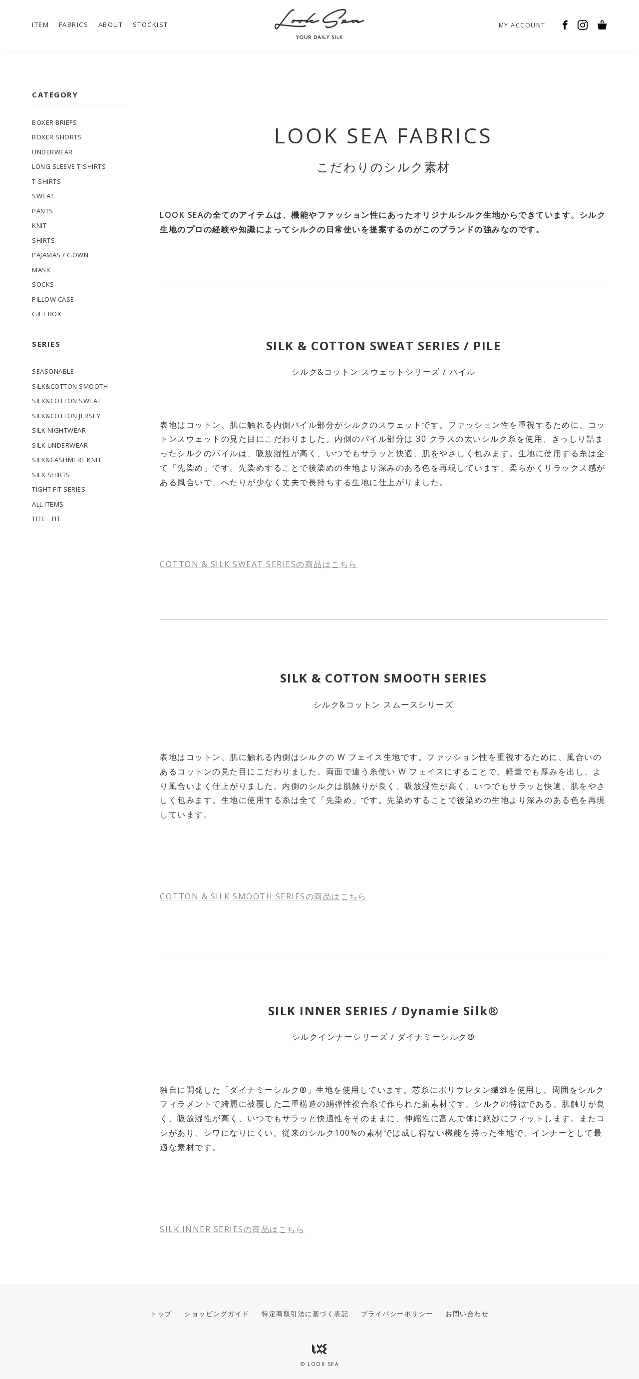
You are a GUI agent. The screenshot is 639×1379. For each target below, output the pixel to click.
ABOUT (110, 24)
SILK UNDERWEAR (60, 445)
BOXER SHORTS (57, 136)
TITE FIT (46, 518)
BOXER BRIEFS (54, 122)
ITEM (40, 24)
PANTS (42, 210)
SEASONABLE (53, 371)
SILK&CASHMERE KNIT (66, 459)
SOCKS (43, 284)
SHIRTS (43, 240)
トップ (161, 1313)
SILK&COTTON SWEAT (66, 400)
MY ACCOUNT (522, 25)
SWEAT (43, 195)
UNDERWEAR (52, 151)
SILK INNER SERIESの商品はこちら (232, 1229)
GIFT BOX (46, 313)
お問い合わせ (467, 1313)
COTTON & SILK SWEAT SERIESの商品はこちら (258, 564)
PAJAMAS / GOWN (60, 254)
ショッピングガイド (217, 1313)
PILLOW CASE (53, 299)
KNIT (39, 225)
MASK (41, 269)
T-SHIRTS (46, 181)
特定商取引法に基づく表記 (305, 1313)
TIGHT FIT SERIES (58, 489)
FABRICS (74, 24)
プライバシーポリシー (397, 1313)
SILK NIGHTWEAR (59, 430)
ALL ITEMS (48, 504)
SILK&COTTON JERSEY (66, 415)
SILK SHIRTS (51, 474)
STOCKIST (150, 24)
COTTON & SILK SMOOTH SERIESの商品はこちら (263, 896)
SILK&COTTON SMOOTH (70, 386)
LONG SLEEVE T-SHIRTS (69, 166)
